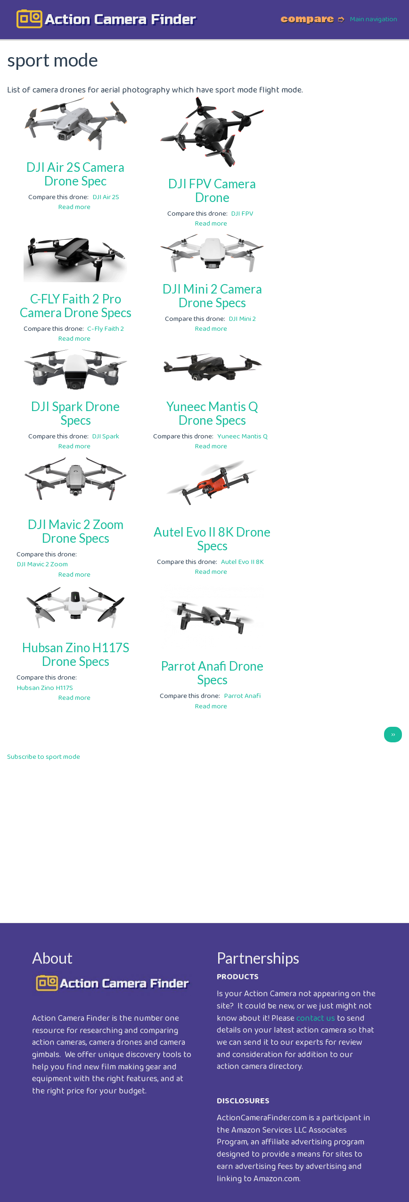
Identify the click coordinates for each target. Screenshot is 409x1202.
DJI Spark (105, 436)
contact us (315, 1018)
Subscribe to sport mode (43, 757)
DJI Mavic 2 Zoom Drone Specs (75, 531)
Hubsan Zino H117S (44, 688)
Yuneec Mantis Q (242, 436)
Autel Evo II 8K (242, 562)
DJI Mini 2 (242, 319)
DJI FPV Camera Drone (212, 190)
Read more (74, 207)
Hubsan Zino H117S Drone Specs (75, 654)
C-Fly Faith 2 (105, 329)
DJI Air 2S (105, 197)
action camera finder (120, 19)
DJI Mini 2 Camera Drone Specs (212, 295)
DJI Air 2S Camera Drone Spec (75, 174)
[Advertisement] (204, 835)
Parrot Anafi (242, 696)
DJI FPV (242, 213)
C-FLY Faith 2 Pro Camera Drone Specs (75, 305)
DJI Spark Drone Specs (75, 413)
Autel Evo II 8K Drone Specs (212, 538)
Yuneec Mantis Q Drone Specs (212, 413)
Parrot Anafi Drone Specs (212, 672)
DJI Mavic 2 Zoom (42, 564)
